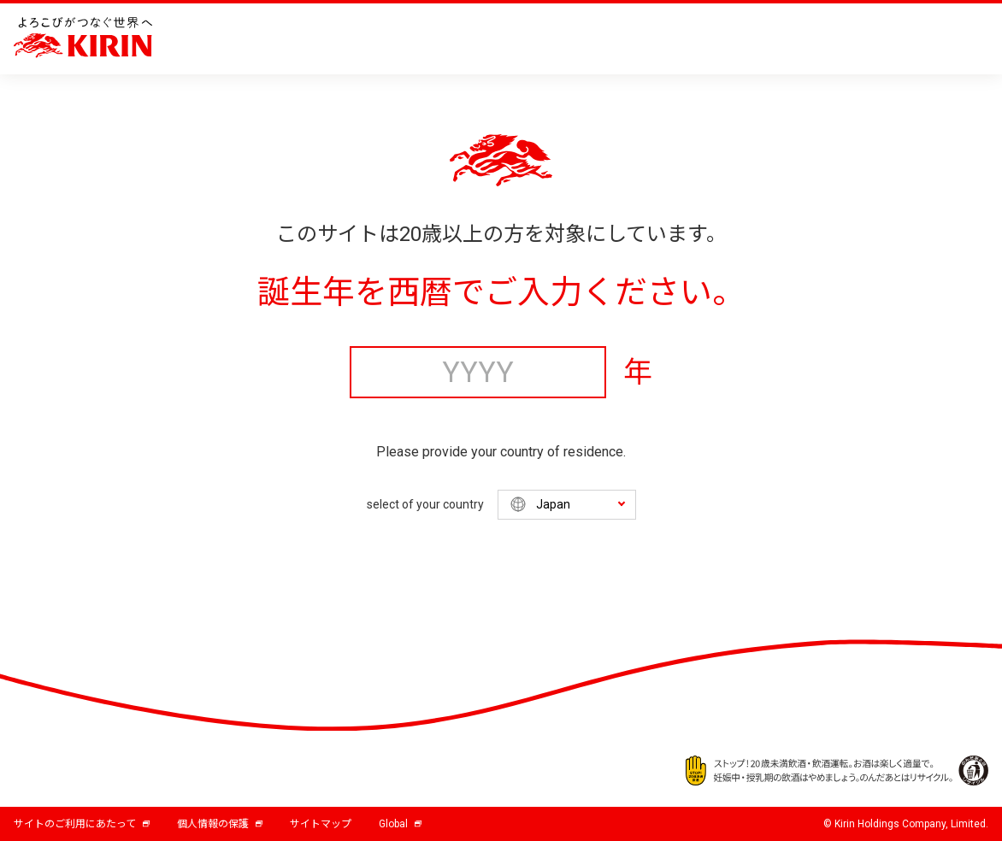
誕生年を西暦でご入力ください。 (501, 292)
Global (400, 824)
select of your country (425, 504)
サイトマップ (320, 824)
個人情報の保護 (219, 824)
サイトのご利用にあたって (82, 824)
